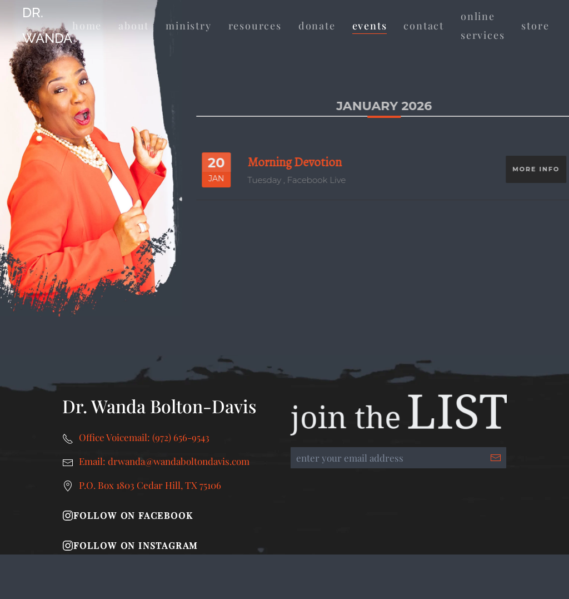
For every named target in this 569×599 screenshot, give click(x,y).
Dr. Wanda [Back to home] (47, 25)
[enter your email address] (398, 458)
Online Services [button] (483, 25)
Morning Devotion (302, 162)
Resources (255, 25)
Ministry (188, 25)
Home (87, 25)
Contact (423, 25)
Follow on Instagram (130, 545)
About (133, 25)
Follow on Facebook (127, 515)
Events (369, 25)
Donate (317, 25)
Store (535, 25)
